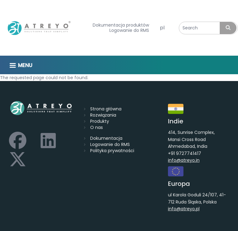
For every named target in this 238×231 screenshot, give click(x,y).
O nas (96, 127)
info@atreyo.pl (184, 209)
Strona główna (105, 109)
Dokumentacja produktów (121, 25)
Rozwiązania (103, 115)
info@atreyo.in (184, 160)
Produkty (99, 121)
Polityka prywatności (112, 151)
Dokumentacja (106, 138)
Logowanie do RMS (129, 30)
